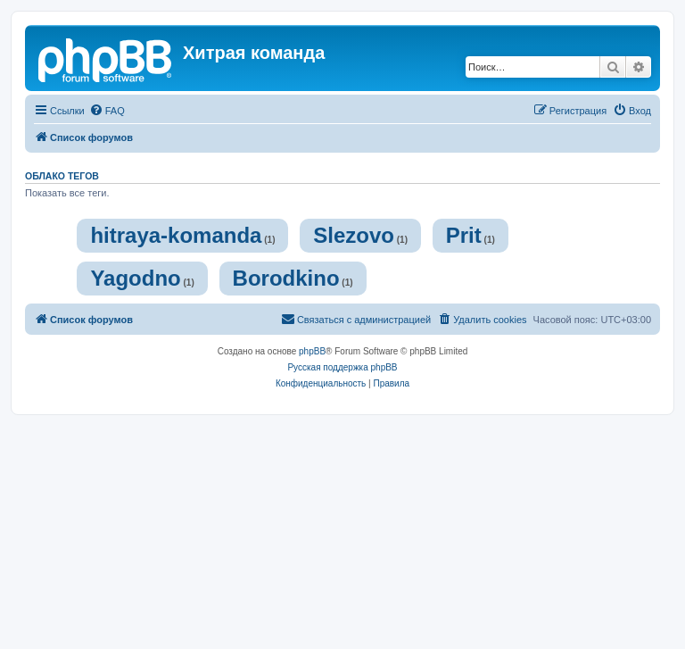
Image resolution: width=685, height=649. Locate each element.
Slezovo (353, 235)
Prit (464, 235)
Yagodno (135, 278)
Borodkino (286, 278)
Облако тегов (62, 176)
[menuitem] (107, 110)
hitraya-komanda (175, 235)
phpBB (312, 351)
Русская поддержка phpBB (342, 367)
